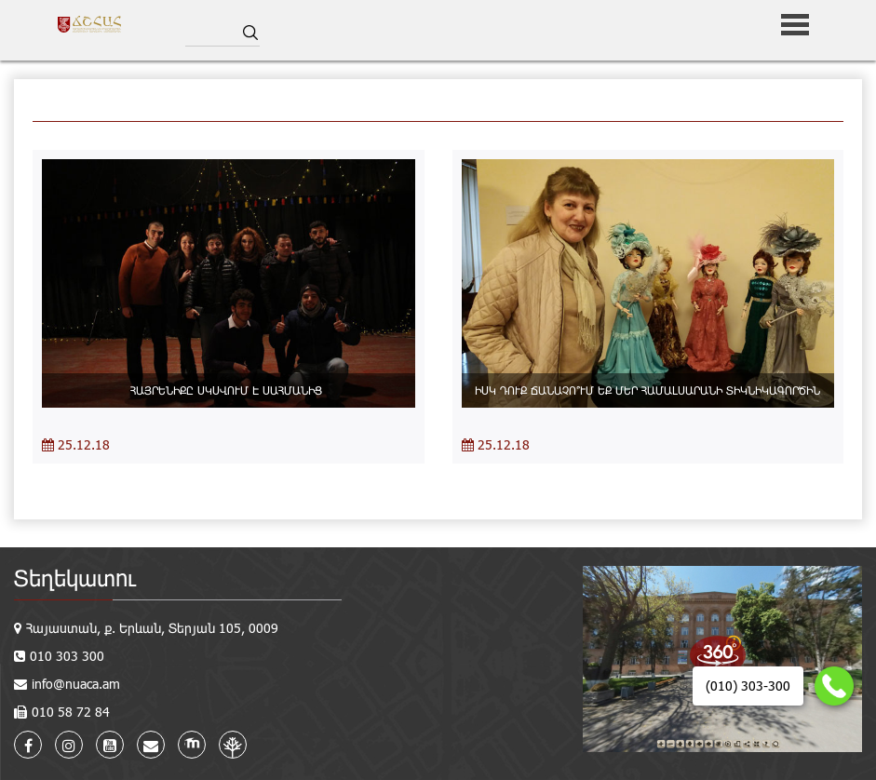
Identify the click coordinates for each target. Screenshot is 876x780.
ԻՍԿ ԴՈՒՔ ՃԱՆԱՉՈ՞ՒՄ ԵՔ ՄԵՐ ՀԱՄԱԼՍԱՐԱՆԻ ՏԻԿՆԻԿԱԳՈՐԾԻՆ (647, 390)
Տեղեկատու (75, 577)
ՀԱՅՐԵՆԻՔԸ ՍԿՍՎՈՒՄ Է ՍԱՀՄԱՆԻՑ (228, 390)
